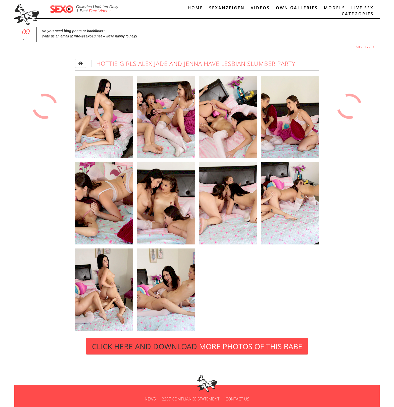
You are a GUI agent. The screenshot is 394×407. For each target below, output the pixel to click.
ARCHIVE (363, 46)
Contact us (237, 399)
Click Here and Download (197, 346)
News (150, 399)
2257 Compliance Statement (190, 399)
